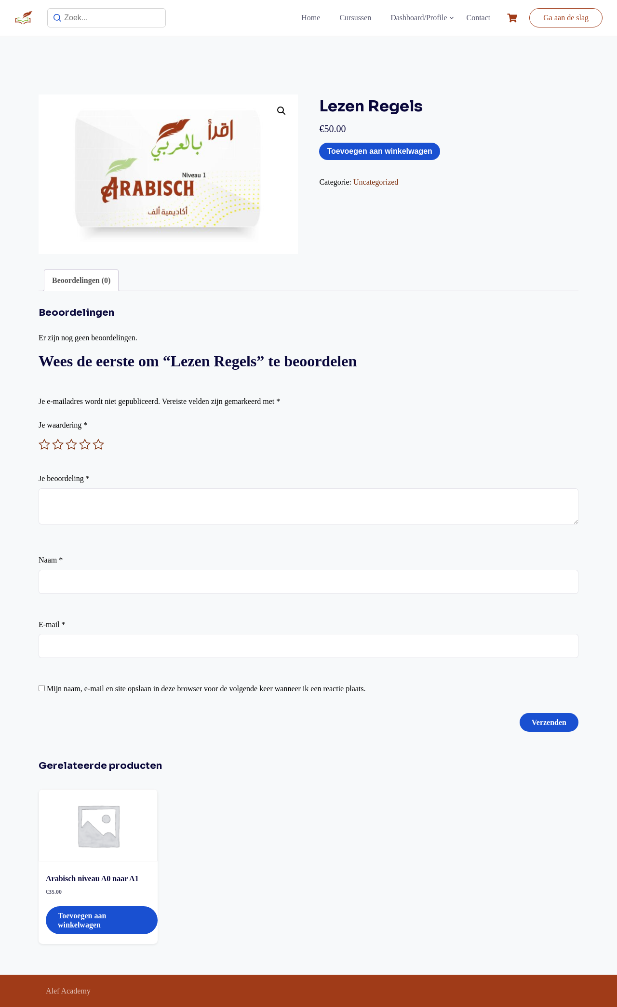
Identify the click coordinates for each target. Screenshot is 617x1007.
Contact (479, 17)
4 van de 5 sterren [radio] (85, 444)
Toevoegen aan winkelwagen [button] (82, 920)
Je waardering (63, 425)
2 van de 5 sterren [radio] (58, 444)
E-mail (52, 624)
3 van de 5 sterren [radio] (71, 444)
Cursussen (355, 17)
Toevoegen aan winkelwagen (379, 151)
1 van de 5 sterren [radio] (44, 444)
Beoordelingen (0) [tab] (81, 280)
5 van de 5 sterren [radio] (98, 444)
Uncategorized (375, 182)
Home (310, 17)
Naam (51, 560)
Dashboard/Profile (418, 17)
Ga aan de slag (566, 17)
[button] (281, 111)
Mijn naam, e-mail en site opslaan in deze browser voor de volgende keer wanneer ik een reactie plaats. (206, 689)
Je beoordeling (64, 478)
